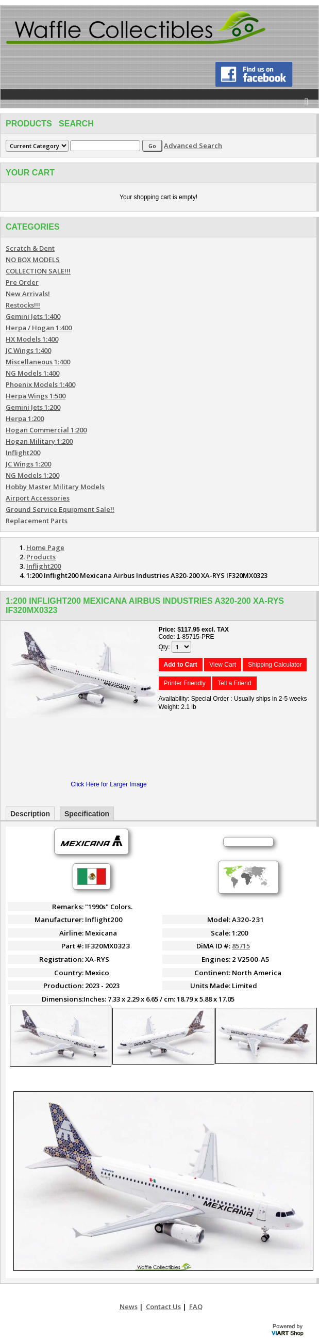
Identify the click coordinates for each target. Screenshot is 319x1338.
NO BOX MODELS (33, 259)
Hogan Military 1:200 (39, 441)
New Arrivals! (28, 293)
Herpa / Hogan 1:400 (39, 327)
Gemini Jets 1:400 (33, 316)
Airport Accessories (38, 498)
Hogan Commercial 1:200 (46, 429)
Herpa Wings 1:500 (35, 395)
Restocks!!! (23, 305)
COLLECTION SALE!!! (38, 271)
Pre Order (22, 282)
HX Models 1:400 (32, 339)
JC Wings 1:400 (28, 350)
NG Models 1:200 (32, 475)
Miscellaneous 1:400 (38, 361)
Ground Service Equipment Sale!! (60, 509)
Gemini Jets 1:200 (33, 407)
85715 (241, 945)
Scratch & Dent (30, 248)
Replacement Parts (37, 520)
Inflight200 (23, 452)
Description (30, 814)
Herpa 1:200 (25, 418)
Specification (86, 814)
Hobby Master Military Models (55, 486)
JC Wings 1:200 (28, 464)
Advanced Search (193, 145)
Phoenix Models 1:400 (40, 384)
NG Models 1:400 (32, 373)
